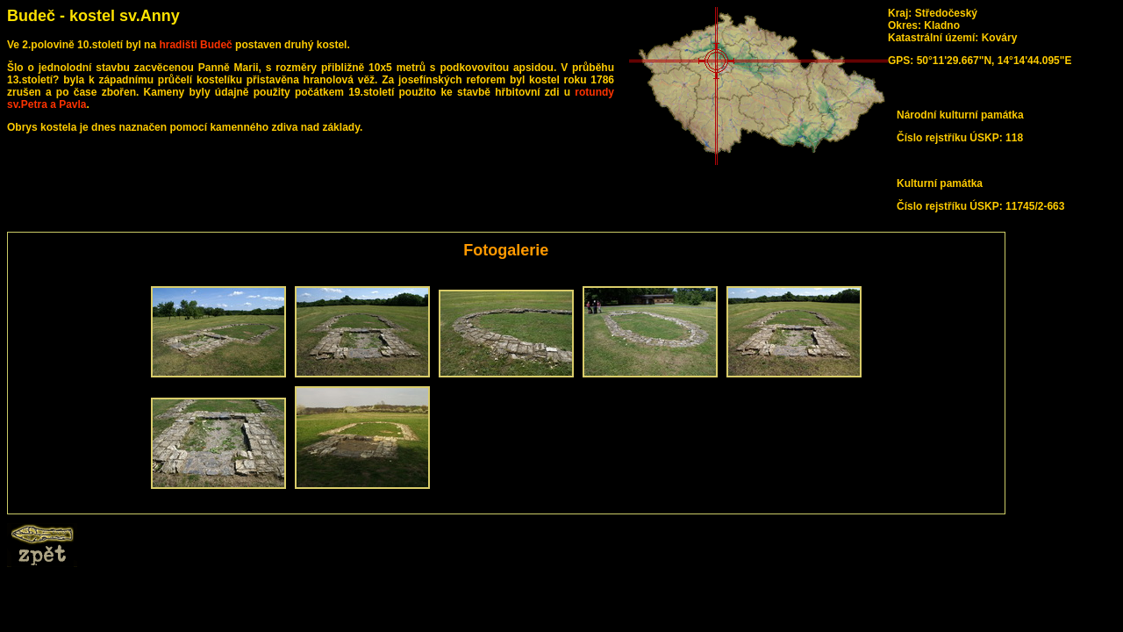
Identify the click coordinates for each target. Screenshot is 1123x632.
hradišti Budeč (195, 45)
